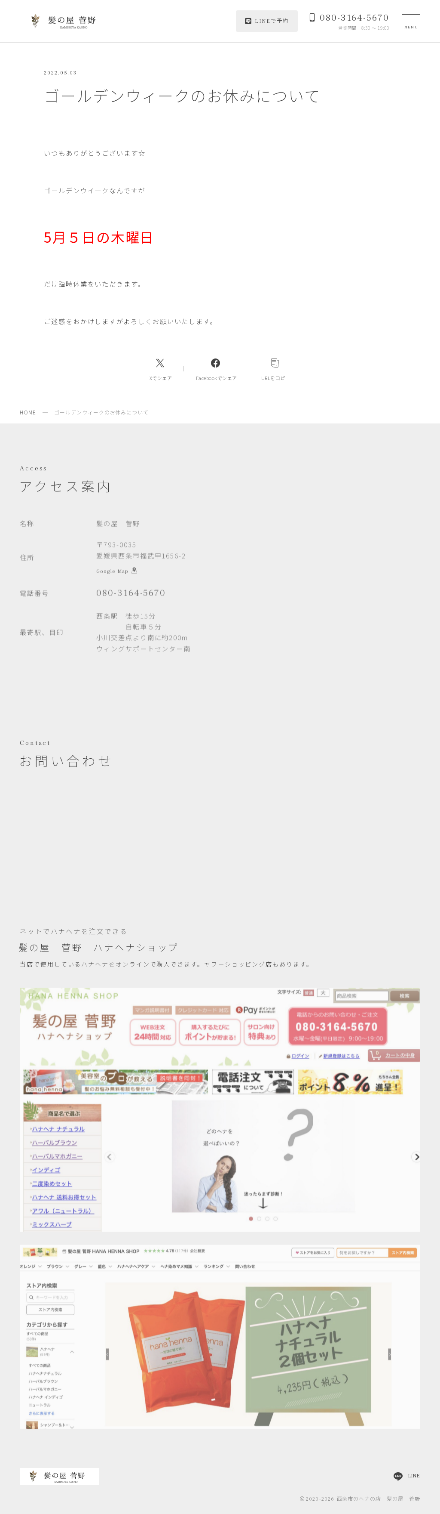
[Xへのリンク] (160, 369)
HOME (28, 412)
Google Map (117, 572)
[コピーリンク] (276, 369)
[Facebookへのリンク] (216, 369)
